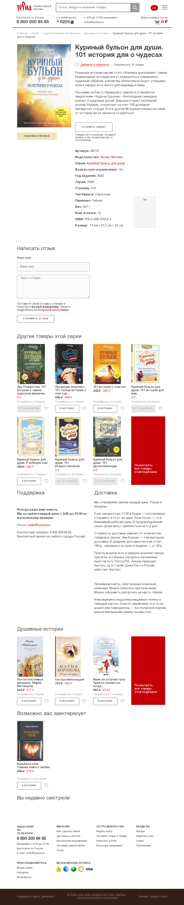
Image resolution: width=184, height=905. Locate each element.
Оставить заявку (94, 127)
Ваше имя (24, 257)
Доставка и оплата (69, 836)
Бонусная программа (109, 846)
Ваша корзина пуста (154, 18)
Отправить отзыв (35, 319)
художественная (37, 136)
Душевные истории (96, 33)
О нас (60, 850)
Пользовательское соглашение (97, 898)
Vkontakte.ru (24, 877)
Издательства (145, 836)
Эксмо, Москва (111, 157)
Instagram (23, 872)
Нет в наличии (29, 408)
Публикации (143, 846)
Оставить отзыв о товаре (111, 836)
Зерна (24, 6)
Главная (22, 33)
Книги (35, 33)
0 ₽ (154, 8)
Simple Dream (158, 896)
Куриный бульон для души (106, 163)
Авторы (140, 831)
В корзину (67, 408)
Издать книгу (104, 831)
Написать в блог (106, 841)
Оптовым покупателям (70, 846)
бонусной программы (53, 310)
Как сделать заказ (68, 831)
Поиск (134, 7)
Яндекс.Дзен (24, 868)
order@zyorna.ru (94, 22)
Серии (140, 841)
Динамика (48, 896)
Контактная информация (72, 841)
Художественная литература (61, 33)
